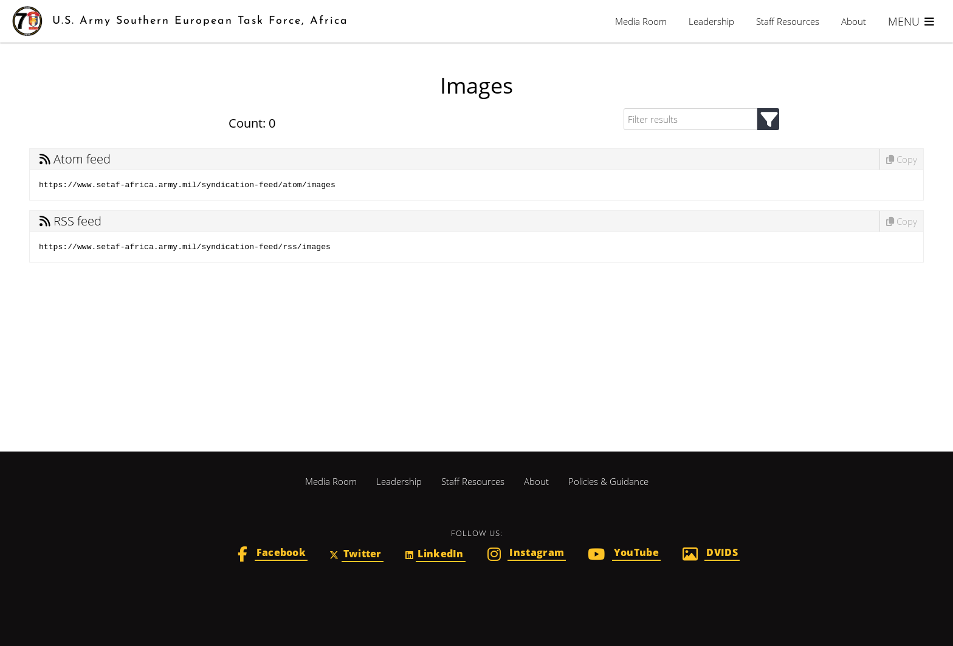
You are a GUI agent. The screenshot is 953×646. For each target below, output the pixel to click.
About (853, 21)
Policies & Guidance (608, 481)
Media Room (641, 21)
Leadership (711, 21)
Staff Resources (787, 21)
